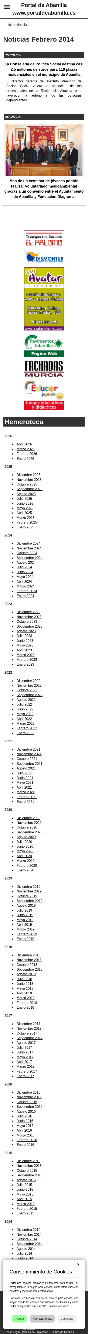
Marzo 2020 (26, 861)
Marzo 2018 (26, 998)
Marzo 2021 (26, 792)
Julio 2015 (24, 1185)
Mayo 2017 (25, 1057)
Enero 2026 (25, 458)
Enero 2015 (25, 1213)
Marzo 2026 (26, 449)
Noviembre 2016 (29, 1097)
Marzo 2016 (26, 1135)
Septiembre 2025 (30, 489)
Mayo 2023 (25, 645)
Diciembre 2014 (28, 1229)
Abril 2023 (24, 650)
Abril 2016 (24, 1130)
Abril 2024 (24, 581)
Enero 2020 (25, 870)
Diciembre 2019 (28, 886)
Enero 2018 (25, 1007)
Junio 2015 (25, 1189)
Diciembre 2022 (28, 681)
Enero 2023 (25, 664)
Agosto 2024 (26, 562)
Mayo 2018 (25, 988)
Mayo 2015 (25, 1194)
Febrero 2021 (27, 797)
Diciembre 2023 (28, 612)
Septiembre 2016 (30, 1106)
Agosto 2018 (26, 974)
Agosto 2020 (26, 837)
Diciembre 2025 (28, 475)
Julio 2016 (24, 1116)
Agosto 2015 (26, 1180)
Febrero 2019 (27, 934)
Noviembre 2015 (29, 1165)
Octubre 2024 (27, 553)
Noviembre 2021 (29, 754)
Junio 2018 (25, 983)
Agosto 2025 (26, 494)
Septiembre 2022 (30, 695)
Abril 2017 (24, 1062)
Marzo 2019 (26, 929)
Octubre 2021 (27, 759)
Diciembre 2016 (28, 1092)
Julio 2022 (24, 704)
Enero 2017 (25, 1076)
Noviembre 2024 (29, 548)
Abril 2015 (24, 1199)
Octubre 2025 (27, 484)
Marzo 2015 (26, 1204)
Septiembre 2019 (30, 901)
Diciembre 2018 (28, 955)
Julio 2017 (24, 1047)
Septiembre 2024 (30, 558)
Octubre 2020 (27, 827)
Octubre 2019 (27, 896)
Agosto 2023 (26, 631)
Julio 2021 (24, 773)
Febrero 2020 (27, 865)
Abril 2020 (24, 856)
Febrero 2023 (27, 659)
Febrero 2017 (27, 1071)
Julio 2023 (24, 636)
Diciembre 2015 (28, 1161)
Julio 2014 (24, 1253)
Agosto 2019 (26, 905)
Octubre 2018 (27, 965)
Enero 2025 (25, 527)
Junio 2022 (25, 709)
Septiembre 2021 (30, 763)
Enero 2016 (25, 1144)
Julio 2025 (24, 498)
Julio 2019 (24, 910)
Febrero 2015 (27, 1208)
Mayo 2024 (25, 577)
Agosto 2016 (26, 1111)
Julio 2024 (24, 567)
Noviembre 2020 (29, 822)
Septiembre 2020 (30, 832)
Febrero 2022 (27, 728)
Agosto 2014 (26, 1249)
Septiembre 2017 (30, 1038)
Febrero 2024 (27, 591)
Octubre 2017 (27, 1033)
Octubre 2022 (27, 690)
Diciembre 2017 (28, 1024)
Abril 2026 (24, 444)
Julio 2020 (24, 842)
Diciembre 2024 (28, 543)
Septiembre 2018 (30, 969)
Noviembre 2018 (29, 960)
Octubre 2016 (27, 1102)
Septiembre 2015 (30, 1175)
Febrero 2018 (27, 1003)
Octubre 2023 (27, 621)
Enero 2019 (25, 939)
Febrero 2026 (27, 454)
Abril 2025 (24, 513)
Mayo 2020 (25, 851)
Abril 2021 (24, 787)
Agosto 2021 (26, 768)
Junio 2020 (25, 846)
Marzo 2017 (26, 1066)
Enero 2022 (25, 733)
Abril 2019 (24, 924)
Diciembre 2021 (28, 749)
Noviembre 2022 (29, 685)
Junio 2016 (25, 1121)
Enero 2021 (25, 801)
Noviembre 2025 (29, 479)
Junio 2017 (25, 1052)
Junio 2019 (25, 915)
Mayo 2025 (25, 508)
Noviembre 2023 (29, 617)
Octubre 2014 (27, 1239)
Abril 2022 (24, 719)
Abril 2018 (24, 993)
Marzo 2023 (26, 655)
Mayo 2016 (25, 1126)
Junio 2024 (25, 572)
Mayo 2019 (25, 920)
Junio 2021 (25, 778)
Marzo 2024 (26, 586)
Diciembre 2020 (28, 818)
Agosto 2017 (26, 1043)
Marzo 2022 (26, 723)
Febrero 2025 (27, 522)
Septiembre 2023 (30, 626)
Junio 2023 (25, 640)
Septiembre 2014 (30, 1244)
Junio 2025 (25, 503)
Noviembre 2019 (29, 891)
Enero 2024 (25, 596)
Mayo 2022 (25, 714)
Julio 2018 (24, 979)
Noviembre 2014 (29, 1234)
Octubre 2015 (27, 1170)
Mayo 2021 (25, 782)
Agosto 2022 (26, 700)
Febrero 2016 (27, 1140)
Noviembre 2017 (29, 1028)
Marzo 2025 (26, 517)
